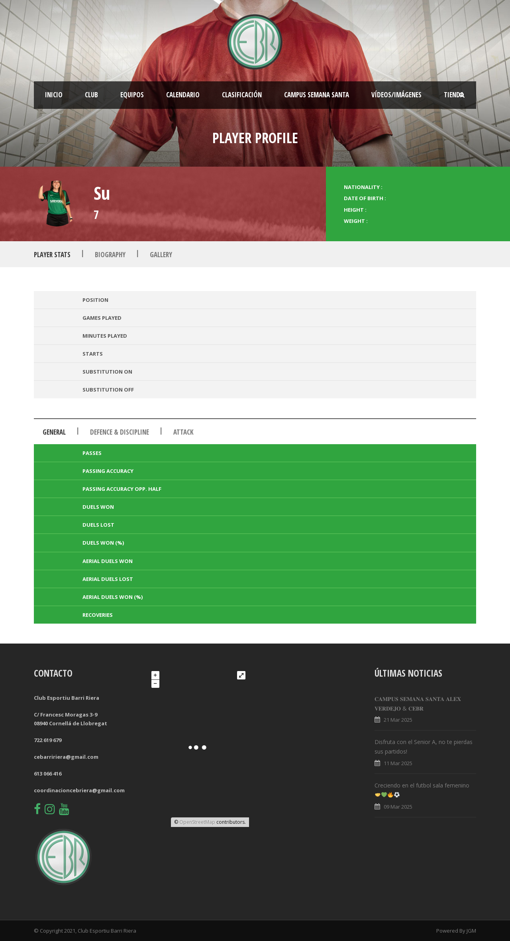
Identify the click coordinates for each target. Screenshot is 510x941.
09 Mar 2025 (398, 806)
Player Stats (52, 254)
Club (91, 94)
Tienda (454, 94)
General (54, 432)
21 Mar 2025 (398, 719)
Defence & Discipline (119, 432)
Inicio (54, 94)
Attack (183, 432)
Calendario (183, 94)
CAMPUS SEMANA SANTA (316, 94)
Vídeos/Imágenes (396, 94)
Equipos (132, 94)
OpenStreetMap (197, 822)
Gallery (161, 254)
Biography (110, 254)
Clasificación (242, 94)
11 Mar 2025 (398, 763)
